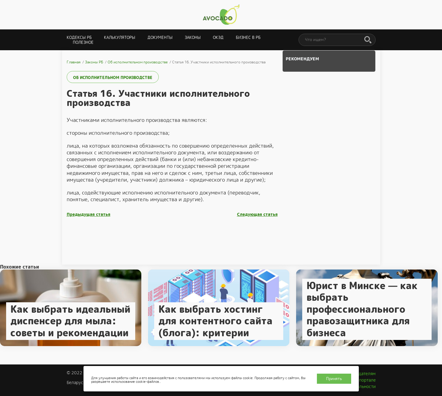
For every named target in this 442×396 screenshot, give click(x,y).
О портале (365, 380)
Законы (193, 37)
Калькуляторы (119, 37)
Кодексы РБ (79, 37)
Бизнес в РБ (248, 37)
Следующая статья (257, 214)
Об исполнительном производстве (112, 78)
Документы (160, 37)
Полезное (83, 42)
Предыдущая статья (88, 214)
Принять (334, 379)
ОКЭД (218, 37)
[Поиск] (368, 40)
